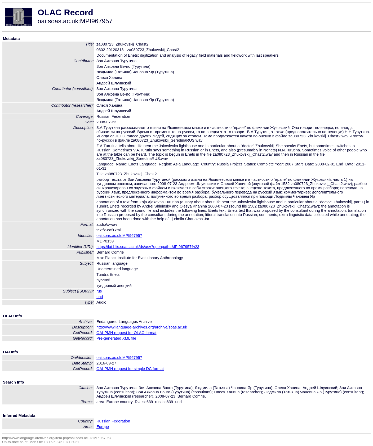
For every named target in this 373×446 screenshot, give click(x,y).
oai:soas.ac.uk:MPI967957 (119, 235)
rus (99, 291)
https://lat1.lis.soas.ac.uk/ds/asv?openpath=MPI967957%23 (147, 247)
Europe (102, 427)
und (99, 297)
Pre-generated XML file (116, 338)
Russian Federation (113, 421)
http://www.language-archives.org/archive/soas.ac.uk (141, 327)
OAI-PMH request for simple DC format (130, 369)
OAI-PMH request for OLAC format (126, 333)
